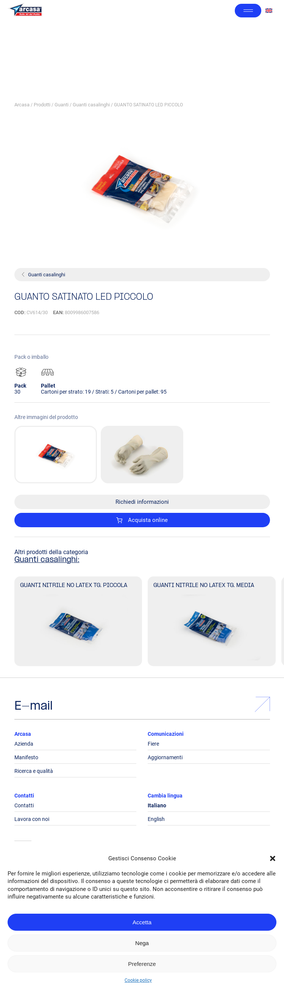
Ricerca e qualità (33, 771)
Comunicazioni (166, 734)
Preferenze (142, 964)
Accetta (142, 922)
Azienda (23, 744)
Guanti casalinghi (91, 104)
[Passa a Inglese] (269, 11)
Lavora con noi (31, 819)
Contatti (24, 796)
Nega (142, 943)
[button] (272, 858)
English (156, 819)
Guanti (62, 104)
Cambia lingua (165, 796)
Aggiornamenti (165, 757)
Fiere (153, 744)
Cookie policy (138, 980)
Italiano (157, 805)
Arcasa (22, 104)
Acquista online (142, 520)
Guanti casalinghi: (47, 560)
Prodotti (42, 104)
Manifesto (26, 757)
